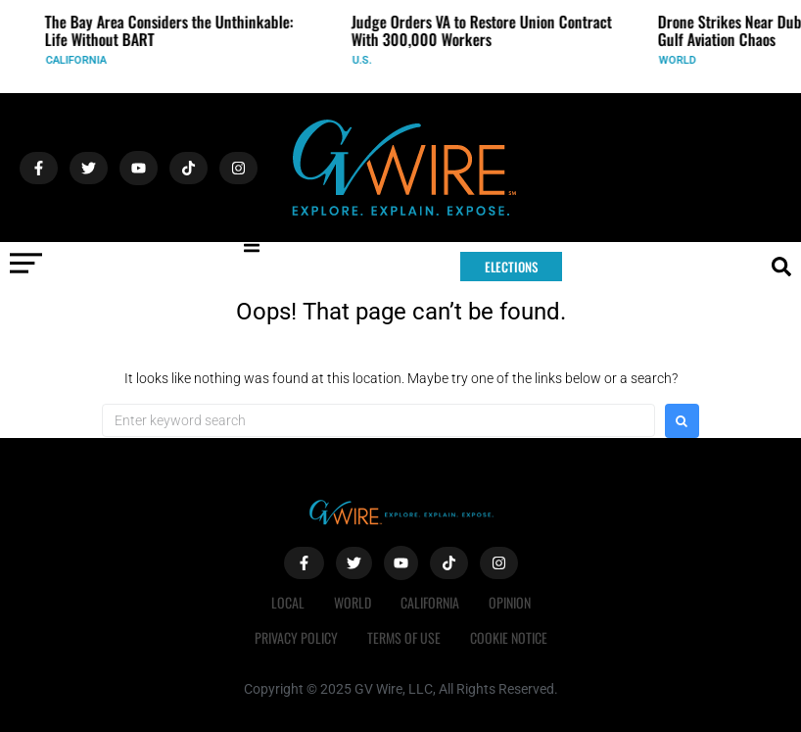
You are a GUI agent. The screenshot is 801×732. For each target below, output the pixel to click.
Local (288, 602)
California (82, 60)
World (683, 60)
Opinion (510, 602)
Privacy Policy (296, 637)
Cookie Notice (508, 637)
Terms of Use (404, 637)
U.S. (368, 60)
